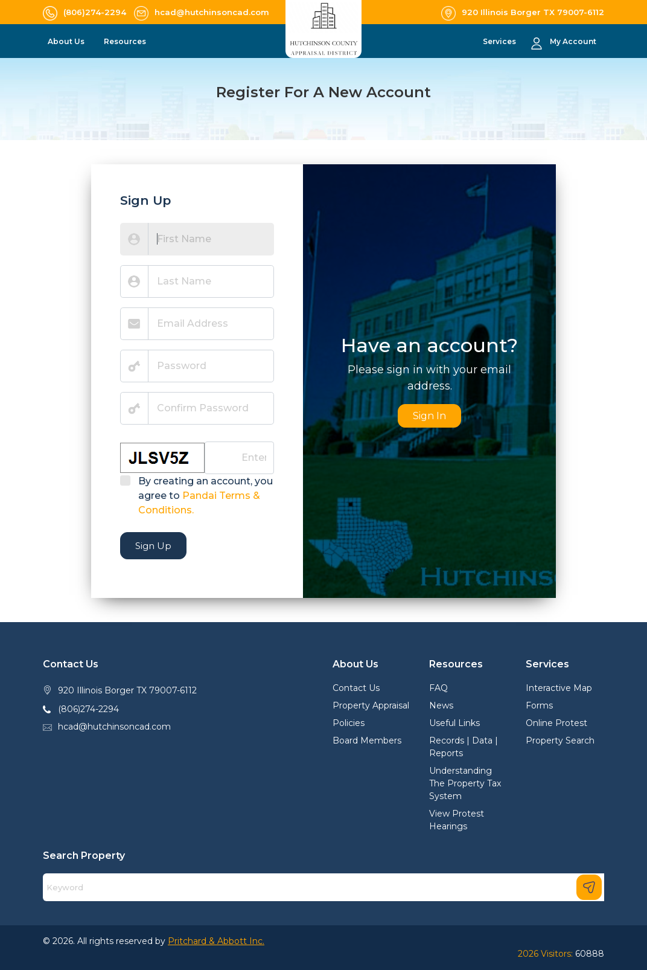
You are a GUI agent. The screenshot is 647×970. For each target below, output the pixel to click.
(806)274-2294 (88, 709)
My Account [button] (573, 41)
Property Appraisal (371, 705)
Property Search (560, 740)
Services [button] (500, 41)
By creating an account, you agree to (205, 495)
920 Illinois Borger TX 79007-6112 (127, 690)
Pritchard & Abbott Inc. (216, 941)
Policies (349, 723)
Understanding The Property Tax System (465, 783)
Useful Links (454, 723)
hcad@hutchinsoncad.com (114, 726)
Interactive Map (559, 688)
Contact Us (356, 688)
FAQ (438, 688)
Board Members (367, 740)
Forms (539, 705)
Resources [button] (126, 41)
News (441, 705)
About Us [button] (67, 41)
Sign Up (153, 545)
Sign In (429, 416)
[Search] (323, 887)
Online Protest (556, 723)
